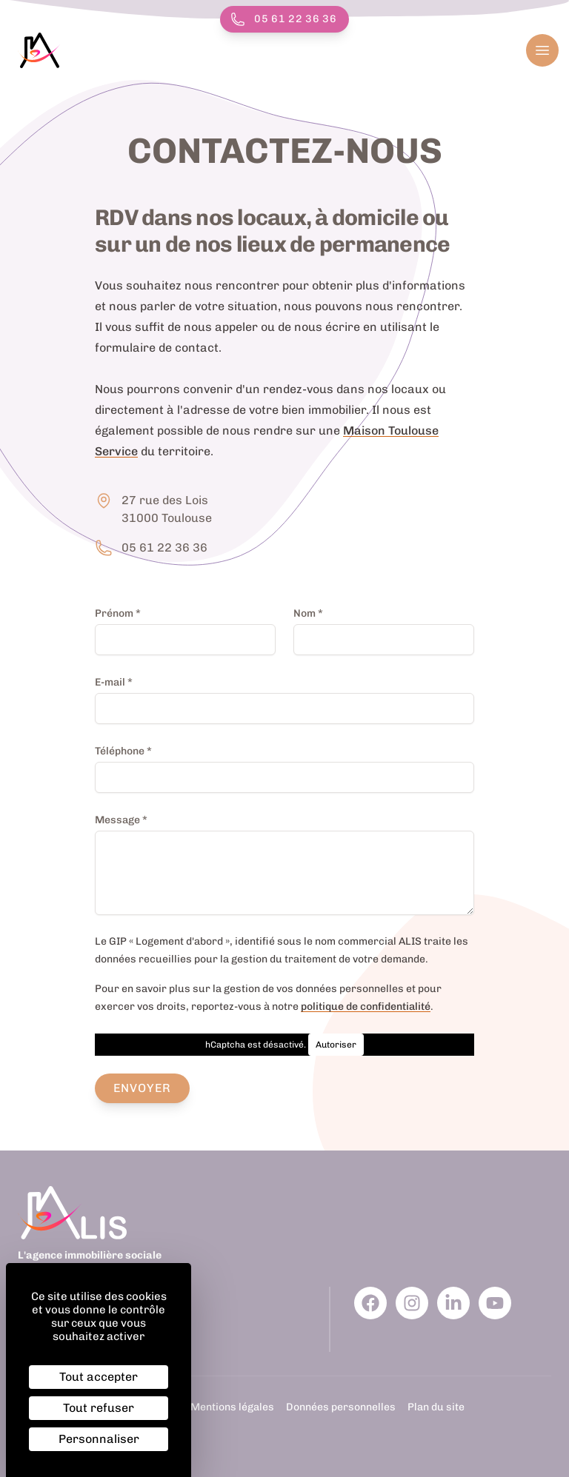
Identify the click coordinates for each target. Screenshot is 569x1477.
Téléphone (123, 750)
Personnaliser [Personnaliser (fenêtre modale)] (99, 1439)
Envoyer (142, 1088)
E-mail (114, 682)
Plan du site (436, 1407)
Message (121, 819)
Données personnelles (341, 1407)
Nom (308, 613)
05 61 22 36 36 (283, 19)
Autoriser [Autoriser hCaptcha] (336, 1044)
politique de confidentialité (365, 1006)
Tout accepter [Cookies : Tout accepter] (98, 1377)
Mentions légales (232, 1407)
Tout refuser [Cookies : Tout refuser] (98, 1408)
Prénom (118, 613)
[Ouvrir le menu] (542, 50)
